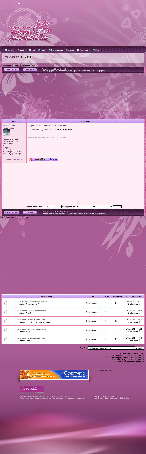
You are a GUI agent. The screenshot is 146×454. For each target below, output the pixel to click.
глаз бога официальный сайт (31, 320)
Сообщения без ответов (11, 65)
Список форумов (49, 71)
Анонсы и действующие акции (38, 322)
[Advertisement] (73, 97)
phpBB (105, 396)
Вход (96, 50)
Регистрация (83, 50)
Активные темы (28, 65)
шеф (28, 331)
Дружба (29, 313)
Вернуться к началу (14, 159)
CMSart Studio (125, 398)
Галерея (9, 50)
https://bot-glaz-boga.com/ (38, 130)
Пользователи (56, 50)
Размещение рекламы (107, 370)
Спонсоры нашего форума (94, 71)
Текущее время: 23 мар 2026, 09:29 (55, 69)
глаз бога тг (12, 56)
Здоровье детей (32, 304)
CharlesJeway (91, 303)
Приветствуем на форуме (70, 71)
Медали (70, 50)
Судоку (22, 50)
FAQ (32, 50)
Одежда (29, 340)
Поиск (42, 50)
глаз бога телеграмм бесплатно (32, 301)
